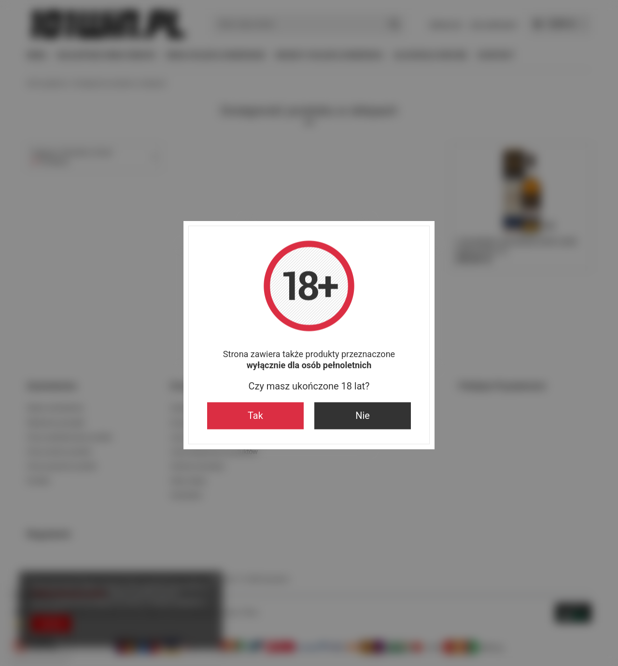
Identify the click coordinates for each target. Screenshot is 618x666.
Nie (362, 415)
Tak (255, 415)
